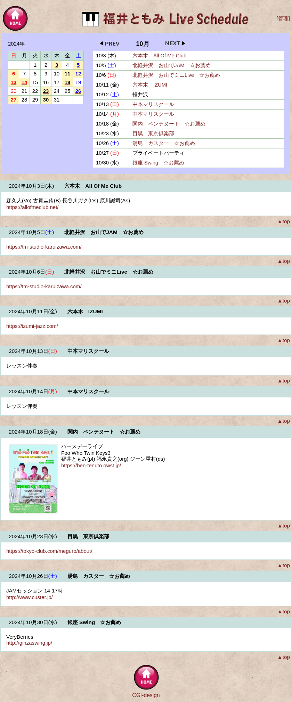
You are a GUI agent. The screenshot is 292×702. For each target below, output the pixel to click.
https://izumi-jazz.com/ (32, 326)
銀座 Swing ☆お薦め (158, 163)
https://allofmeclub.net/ (32, 207)
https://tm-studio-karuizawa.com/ (44, 247)
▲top (283, 221)
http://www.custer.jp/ (29, 597)
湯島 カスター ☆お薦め (163, 143)
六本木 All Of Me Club (159, 55)
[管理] (283, 18)
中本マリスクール (153, 104)
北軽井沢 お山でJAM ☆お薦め (171, 65)
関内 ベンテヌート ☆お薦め (168, 124)
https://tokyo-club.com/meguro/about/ (49, 551)
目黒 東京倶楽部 (153, 133)
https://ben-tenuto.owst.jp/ (91, 465)
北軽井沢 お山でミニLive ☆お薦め (176, 75)
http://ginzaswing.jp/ (29, 643)
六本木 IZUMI (149, 85)
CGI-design (146, 695)
